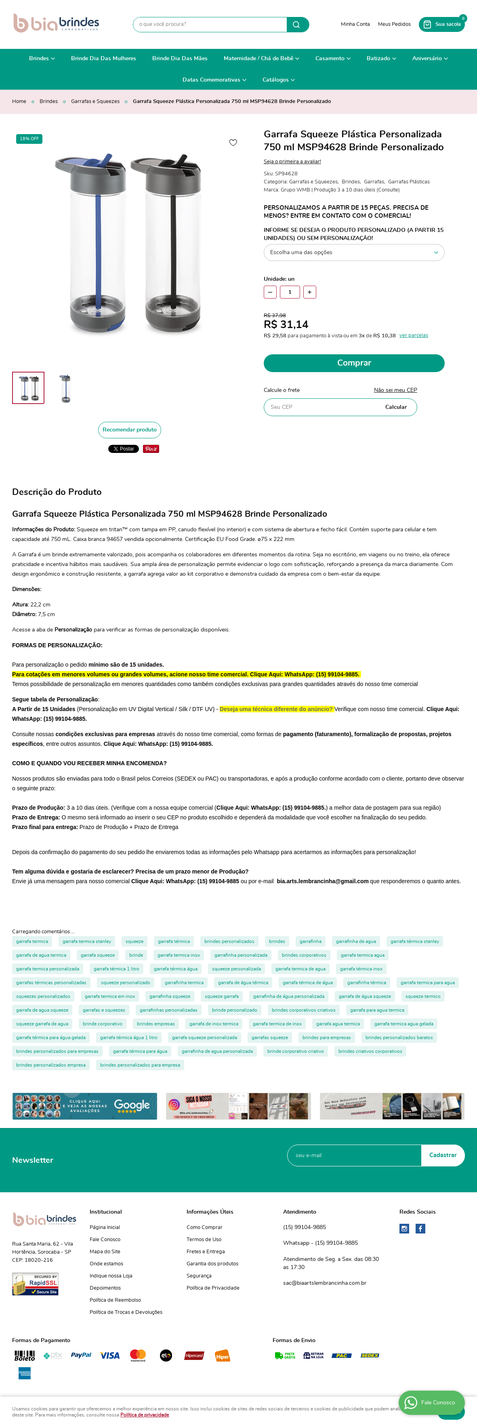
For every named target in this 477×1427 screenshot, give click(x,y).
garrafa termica (32, 941)
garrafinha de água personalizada (288, 996)
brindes (277, 941)
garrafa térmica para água (140, 1051)
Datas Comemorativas (211, 80)
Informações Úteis (210, 1212)
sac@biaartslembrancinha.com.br (324, 1283)
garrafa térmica (174, 941)
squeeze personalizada (236, 968)
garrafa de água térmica (243, 982)
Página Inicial (105, 1227)
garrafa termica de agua (300, 968)
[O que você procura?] (298, 24)
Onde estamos (106, 1264)
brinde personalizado (234, 1010)
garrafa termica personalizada (47, 968)
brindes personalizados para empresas (57, 1051)
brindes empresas (156, 1023)
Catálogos (276, 80)
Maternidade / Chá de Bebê (258, 58)
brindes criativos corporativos (370, 1051)
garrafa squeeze (98, 955)
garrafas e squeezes (104, 1010)
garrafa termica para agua (428, 982)
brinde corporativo (102, 1023)
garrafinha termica (184, 982)
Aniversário (427, 58)
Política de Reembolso (115, 1300)
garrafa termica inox (179, 955)
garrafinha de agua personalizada (217, 1051)
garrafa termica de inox (277, 1023)
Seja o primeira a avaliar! (292, 161)
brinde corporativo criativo (295, 1051)
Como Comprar (205, 1227)
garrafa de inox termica (213, 1023)
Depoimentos (105, 1288)
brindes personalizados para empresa (140, 1065)
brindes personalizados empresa (51, 1065)
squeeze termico (423, 996)
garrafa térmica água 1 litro (129, 1037)
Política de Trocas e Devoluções (126, 1312)
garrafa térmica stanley (415, 941)
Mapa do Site (105, 1251)
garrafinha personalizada (240, 955)
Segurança (199, 1276)
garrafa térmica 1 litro (116, 968)
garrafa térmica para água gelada (51, 1037)
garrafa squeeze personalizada (204, 1037)
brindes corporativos (304, 955)
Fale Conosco (105, 1239)
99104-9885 (304, 1228)
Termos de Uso (204, 1239)
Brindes (39, 58)
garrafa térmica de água (308, 982)
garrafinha (311, 941)
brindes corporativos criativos (304, 1010)
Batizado (378, 58)
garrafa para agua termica (377, 1010)
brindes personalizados (229, 941)
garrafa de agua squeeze (42, 1010)
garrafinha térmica (366, 982)
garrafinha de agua (356, 941)
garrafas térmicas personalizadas (51, 982)
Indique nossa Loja (111, 1276)
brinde (136, 955)
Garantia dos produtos (212, 1264)
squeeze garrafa (222, 996)
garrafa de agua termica (41, 955)
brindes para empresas (327, 1037)
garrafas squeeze (270, 1037)
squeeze (134, 941)
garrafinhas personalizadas (169, 1010)
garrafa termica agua (363, 955)
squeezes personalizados (43, 996)
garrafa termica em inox (110, 996)
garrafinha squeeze (169, 996)
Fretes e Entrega (206, 1251)
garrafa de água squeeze (365, 996)
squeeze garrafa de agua (42, 1023)
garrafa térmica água (176, 968)
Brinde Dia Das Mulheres (103, 58)
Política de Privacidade (213, 1288)
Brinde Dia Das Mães (180, 58)
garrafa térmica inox (361, 968)
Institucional (106, 1212)
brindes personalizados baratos (399, 1037)
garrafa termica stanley (87, 941)
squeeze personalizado (125, 982)
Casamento (330, 58)
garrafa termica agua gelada (403, 1023)
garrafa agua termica (338, 1023)
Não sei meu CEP (395, 390)
